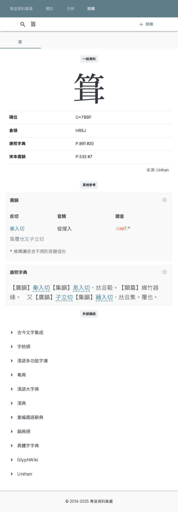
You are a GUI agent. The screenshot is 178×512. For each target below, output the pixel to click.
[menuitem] (89, 332)
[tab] (20, 41)
